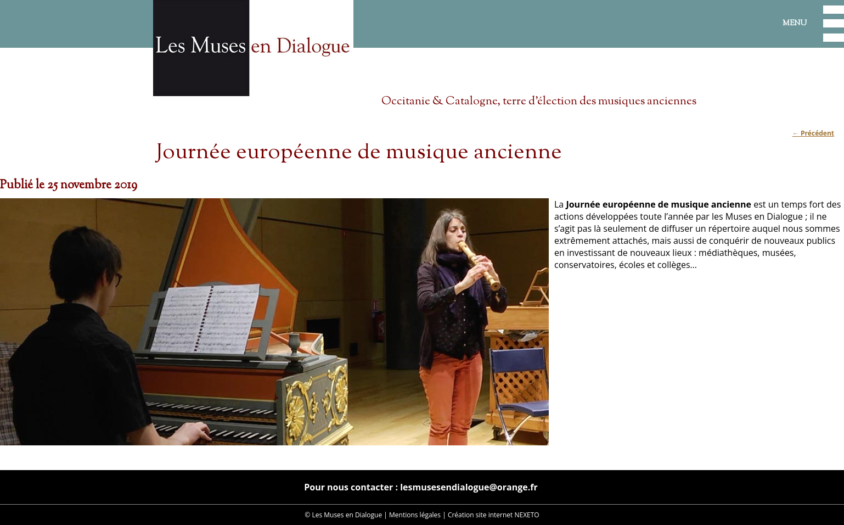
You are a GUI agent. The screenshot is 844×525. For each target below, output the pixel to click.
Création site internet (480, 515)
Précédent (813, 133)
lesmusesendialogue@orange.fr (469, 487)
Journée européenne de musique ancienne (359, 153)
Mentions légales (415, 515)
